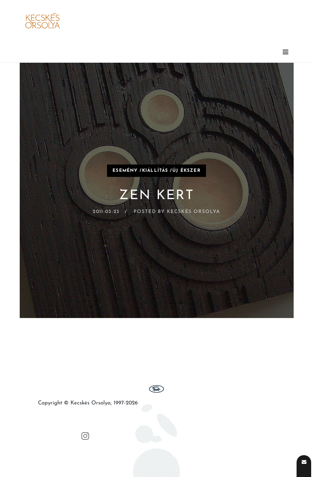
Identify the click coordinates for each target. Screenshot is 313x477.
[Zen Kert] (157, 190)
